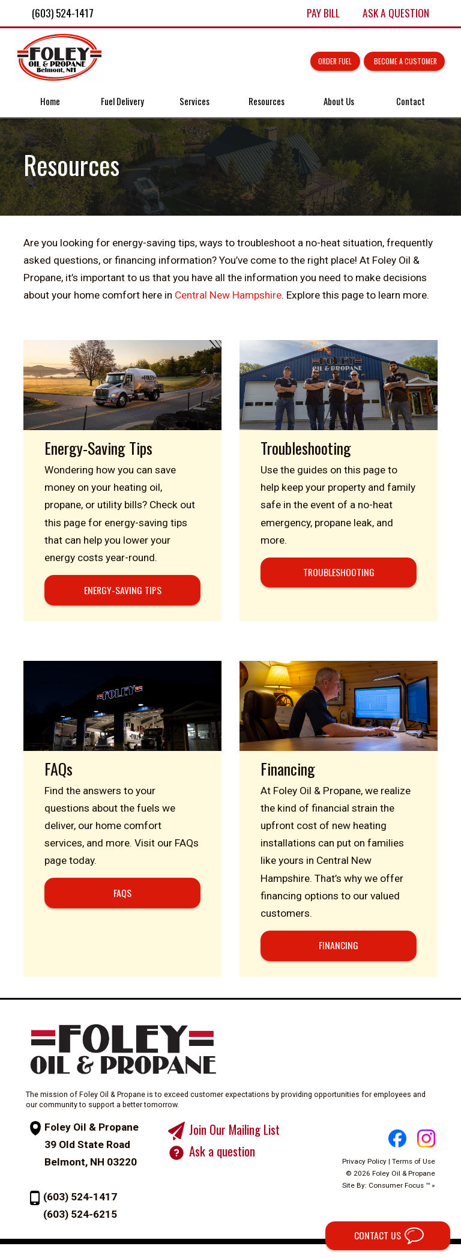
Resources (266, 103)
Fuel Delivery (123, 103)
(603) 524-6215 (80, 1228)
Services (195, 103)
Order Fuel (326, 61)
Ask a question (226, 1164)
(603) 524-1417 (80, 1211)
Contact (408, 103)
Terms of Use (423, 1172)
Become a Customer (399, 61)
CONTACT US (371, 1234)
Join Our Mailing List (238, 1143)
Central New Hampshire (225, 301)
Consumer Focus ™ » (412, 1196)
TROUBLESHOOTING (340, 580)
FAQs (121, 887)
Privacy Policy (374, 1172)
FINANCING (340, 957)
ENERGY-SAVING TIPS (121, 597)
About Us (337, 103)
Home (53, 103)
